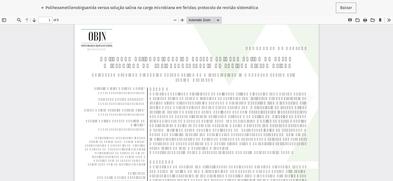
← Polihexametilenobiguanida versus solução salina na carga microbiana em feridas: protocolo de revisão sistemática (149, 7)
